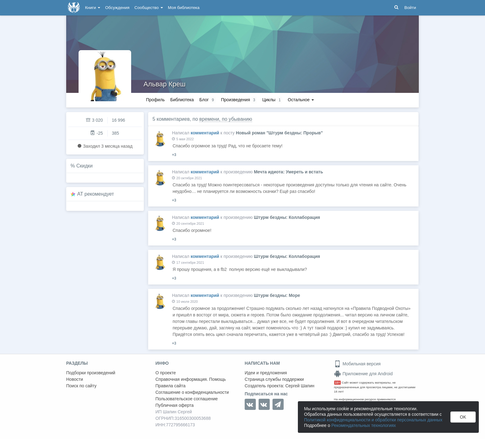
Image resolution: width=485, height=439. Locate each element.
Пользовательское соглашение (187, 398)
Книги (92, 7)
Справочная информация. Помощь (191, 379)
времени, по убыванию (225, 119)
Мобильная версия (357, 363)
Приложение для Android (363, 373)
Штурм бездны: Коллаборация (287, 217)
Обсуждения (117, 7)
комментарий (205, 132)
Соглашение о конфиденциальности (192, 392)
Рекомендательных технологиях (363, 425)
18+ (337, 382)
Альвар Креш (165, 84)
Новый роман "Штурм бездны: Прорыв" (279, 132)
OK (463, 417)
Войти (410, 7)
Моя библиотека (184, 7)
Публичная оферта (175, 405)
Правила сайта (171, 385)
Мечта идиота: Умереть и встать (288, 171)
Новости (74, 379)
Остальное (301, 99)
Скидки (84, 165)
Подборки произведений (90, 372)
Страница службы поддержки (274, 379)
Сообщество (149, 7)
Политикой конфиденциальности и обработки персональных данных (373, 419)
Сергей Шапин (299, 385)
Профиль (155, 99)
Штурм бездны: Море (277, 295)
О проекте (166, 372)
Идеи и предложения (266, 372)
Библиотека (182, 99)
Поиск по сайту (81, 385)
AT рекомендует (95, 194)
